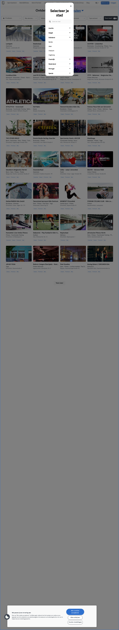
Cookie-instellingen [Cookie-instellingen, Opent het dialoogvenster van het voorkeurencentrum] (75, 622)
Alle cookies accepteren (75, 612)
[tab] (59, 28)
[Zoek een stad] (59, 21)
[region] (52, 616)
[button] (7, 617)
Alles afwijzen (75, 617)
